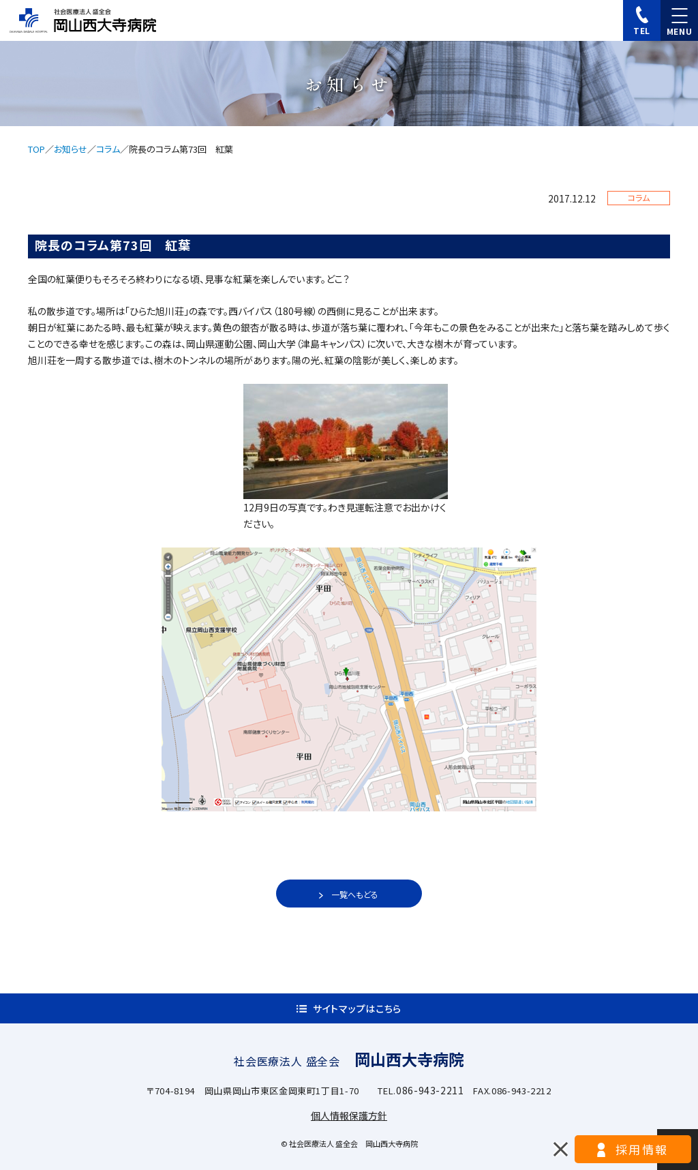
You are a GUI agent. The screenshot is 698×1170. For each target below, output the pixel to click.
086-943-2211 (430, 1090)
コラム (108, 148)
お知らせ (70, 148)
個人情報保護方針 (349, 1115)
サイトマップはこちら (357, 1008)
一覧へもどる (354, 894)
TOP (36, 148)
